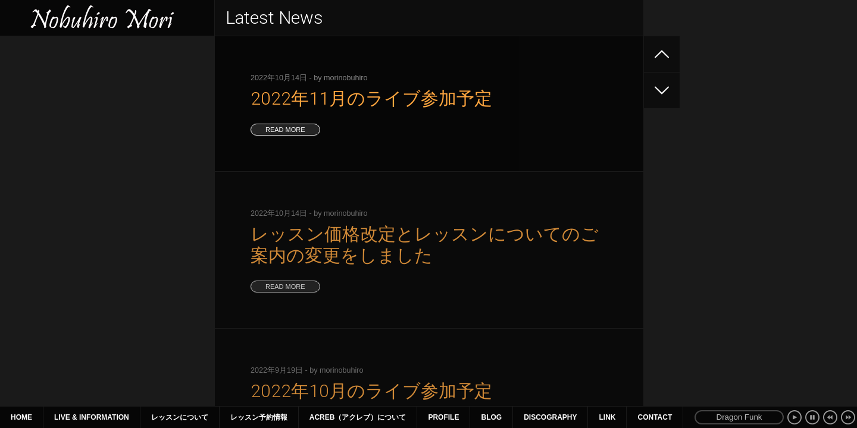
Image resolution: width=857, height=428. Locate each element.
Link (607, 417)
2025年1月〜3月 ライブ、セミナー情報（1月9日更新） (105, 174)
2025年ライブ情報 (45, 78)
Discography (550, 417)
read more (285, 129)
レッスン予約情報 (258, 417)
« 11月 (24, 322)
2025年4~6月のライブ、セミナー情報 (81, 142)
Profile (443, 417)
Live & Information (91, 417)
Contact (654, 417)
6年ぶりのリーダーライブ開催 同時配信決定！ (100, 121)
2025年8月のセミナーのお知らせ (72, 100)
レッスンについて (179, 417)
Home (21, 417)
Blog (491, 417)
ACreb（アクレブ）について (357, 417)
